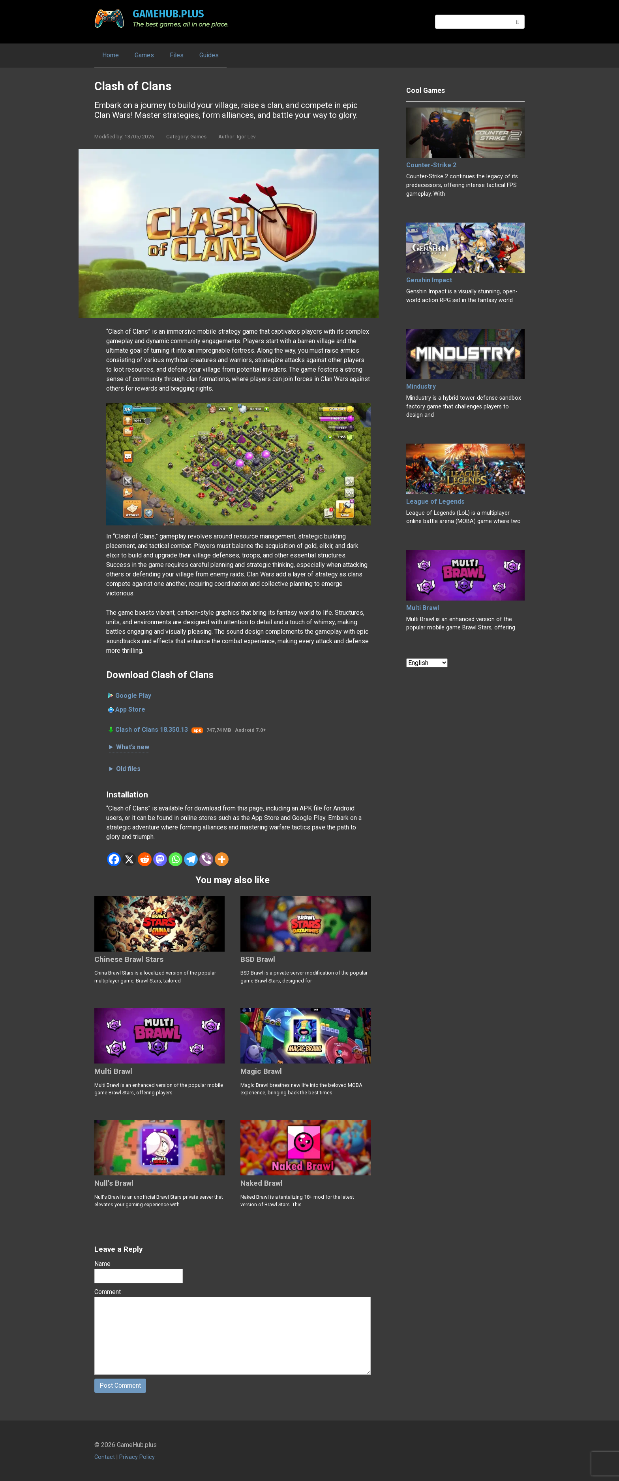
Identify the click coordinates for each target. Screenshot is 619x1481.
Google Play (133, 695)
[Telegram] (191, 859)
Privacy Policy (137, 1457)
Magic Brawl (261, 1071)
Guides (209, 55)
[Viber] (206, 859)
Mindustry (421, 386)
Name (102, 1264)
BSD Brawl (257, 959)
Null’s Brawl (113, 1183)
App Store (130, 709)
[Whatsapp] (175, 859)
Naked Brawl (261, 1183)
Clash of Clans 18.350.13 (151, 729)
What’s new (132, 747)
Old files (128, 769)
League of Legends (435, 501)
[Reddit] (145, 859)
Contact (104, 1457)
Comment (107, 1292)
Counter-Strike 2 (431, 165)
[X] (129, 859)
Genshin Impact (429, 280)
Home (110, 55)
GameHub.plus (168, 13)
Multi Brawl (113, 1071)
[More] (222, 859)
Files (177, 55)
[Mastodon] (160, 859)
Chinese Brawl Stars (128, 959)
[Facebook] (114, 859)
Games (144, 55)
